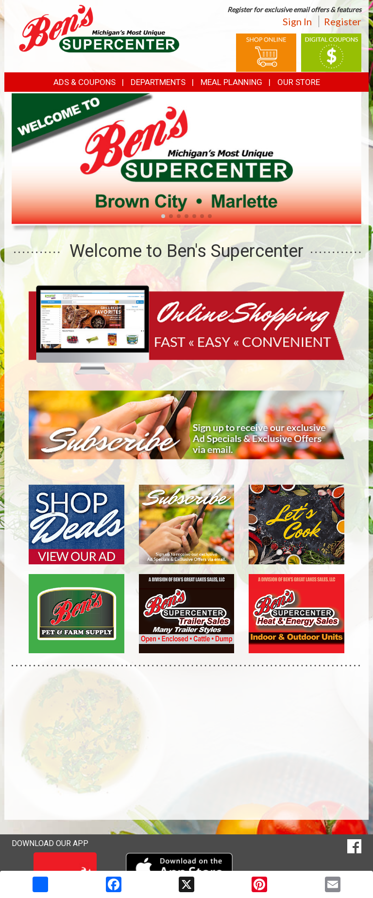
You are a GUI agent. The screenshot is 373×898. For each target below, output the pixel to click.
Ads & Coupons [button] (84, 82)
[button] (163, 216)
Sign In (297, 21)
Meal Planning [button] (231, 82)
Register (342, 21)
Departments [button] (158, 82)
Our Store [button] (298, 82)
